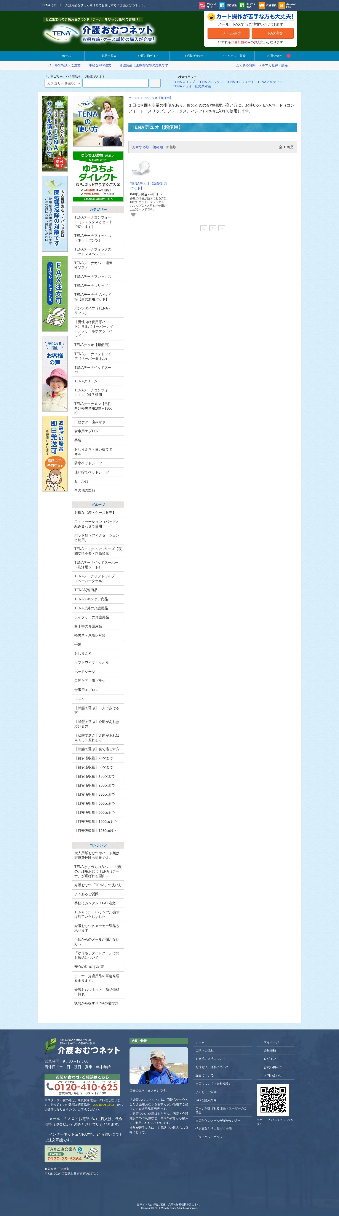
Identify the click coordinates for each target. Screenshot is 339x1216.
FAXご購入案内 (205, 1100)
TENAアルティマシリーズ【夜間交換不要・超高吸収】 (98, 551)
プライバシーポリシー (210, 1137)
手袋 (77, 644)
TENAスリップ (184, 82)
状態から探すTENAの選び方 (96, 1003)
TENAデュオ (182, 86)
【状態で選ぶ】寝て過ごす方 (96, 749)
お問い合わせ (191, 55)
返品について (204, 1075)
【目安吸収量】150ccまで (94, 776)
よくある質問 (246, 65)
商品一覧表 (106, 55)
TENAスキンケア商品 (91, 599)
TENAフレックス (210, 82)
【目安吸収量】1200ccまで (95, 821)
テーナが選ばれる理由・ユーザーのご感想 (221, 1110)
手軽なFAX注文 (97, 65)
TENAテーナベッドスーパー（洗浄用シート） (96, 564)
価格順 (158, 147)
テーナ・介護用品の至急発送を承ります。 (96, 978)
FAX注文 (272, 33)
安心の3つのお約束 (89, 967)
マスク (79, 699)
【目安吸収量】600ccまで (94, 803)
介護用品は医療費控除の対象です (141, 65)
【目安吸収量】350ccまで (94, 794)
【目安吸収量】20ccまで (93, 758)
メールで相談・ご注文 (62, 65)
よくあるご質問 (86, 894)
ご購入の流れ (204, 1050)
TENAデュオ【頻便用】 (157, 98)
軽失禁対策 (203, 86)
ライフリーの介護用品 (91, 617)
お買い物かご (276, 55)
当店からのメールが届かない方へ (96, 941)
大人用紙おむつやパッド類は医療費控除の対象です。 (96, 855)
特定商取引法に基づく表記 (213, 1128)
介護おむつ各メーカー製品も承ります (96, 928)
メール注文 (228, 33)
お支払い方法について (210, 1058)
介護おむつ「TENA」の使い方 (98, 885)
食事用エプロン (86, 690)
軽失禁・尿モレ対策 (90, 635)
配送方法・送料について (212, 1067)
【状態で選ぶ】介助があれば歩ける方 (96, 724)
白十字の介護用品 (88, 626)
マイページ (269, 1042)
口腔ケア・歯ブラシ (90, 681)
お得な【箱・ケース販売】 (95, 512)
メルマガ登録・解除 (273, 65)
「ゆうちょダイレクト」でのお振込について (96, 955)
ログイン (267, 1058)
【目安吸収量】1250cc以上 (95, 831)
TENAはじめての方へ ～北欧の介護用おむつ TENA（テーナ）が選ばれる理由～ (98, 871)
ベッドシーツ (84, 671)
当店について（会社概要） (213, 1083)
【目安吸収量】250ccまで (94, 785)
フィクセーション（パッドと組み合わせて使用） (96, 524)
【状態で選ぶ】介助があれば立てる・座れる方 (96, 737)
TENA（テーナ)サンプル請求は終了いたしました (97, 914)
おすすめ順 (140, 147)
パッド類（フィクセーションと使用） (96, 537)
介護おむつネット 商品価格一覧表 (96, 992)
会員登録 (267, 1050)
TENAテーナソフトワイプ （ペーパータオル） (94, 578)
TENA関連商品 (86, 590)
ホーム (63, 55)
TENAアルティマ (270, 82)
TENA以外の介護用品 (91, 608)
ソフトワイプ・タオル (91, 662)
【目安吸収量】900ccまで (94, 812)
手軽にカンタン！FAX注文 (95, 903)
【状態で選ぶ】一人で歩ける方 (96, 710)
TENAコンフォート (240, 82)
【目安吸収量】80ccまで (93, 767)
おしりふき (83, 653)
